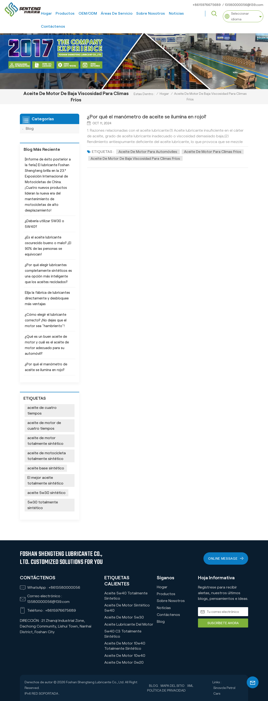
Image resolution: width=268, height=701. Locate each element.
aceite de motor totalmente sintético (45, 441)
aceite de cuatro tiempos (42, 410)
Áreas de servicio (116, 13)
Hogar (46, 13)
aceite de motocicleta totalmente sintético (46, 456)
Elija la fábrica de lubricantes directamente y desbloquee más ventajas (47, 298)
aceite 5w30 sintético (46, 493)
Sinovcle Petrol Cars (224, 690)
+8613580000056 (64, 587)
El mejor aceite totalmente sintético (45, 480)
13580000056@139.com (244, 5)
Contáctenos (53, 26)
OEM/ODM (88, 13)
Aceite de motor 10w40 (124, 655)
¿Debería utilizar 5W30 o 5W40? (44, 224)
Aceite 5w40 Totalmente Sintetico (126, 595)
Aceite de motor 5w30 (124, 617)
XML (190, 685)
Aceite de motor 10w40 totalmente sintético (124, 645)
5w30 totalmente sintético (42, 505)
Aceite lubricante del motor (128, 624)
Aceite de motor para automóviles (148, 152)
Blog (30, 128)
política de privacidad (166, 690)
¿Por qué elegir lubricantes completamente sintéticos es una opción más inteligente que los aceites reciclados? (48, 273)
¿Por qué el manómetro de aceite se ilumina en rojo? (149, 117)
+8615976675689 (207, 5)
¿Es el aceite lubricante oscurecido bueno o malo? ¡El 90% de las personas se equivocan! (48, 245)
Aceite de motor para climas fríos (214, 152)
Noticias (176, 13)
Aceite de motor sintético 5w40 (127, 607)
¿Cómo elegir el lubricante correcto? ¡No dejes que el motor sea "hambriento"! (45, 320)
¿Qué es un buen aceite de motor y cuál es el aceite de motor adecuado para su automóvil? (47, 345)
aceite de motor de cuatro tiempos (44, 425)
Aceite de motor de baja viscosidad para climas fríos (137, 158)
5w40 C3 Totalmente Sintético (122, 633)
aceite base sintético (45, 468)
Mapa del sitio (173, 685)
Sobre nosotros (150, 13)
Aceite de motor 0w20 (124, 662)
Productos (65, 13)
